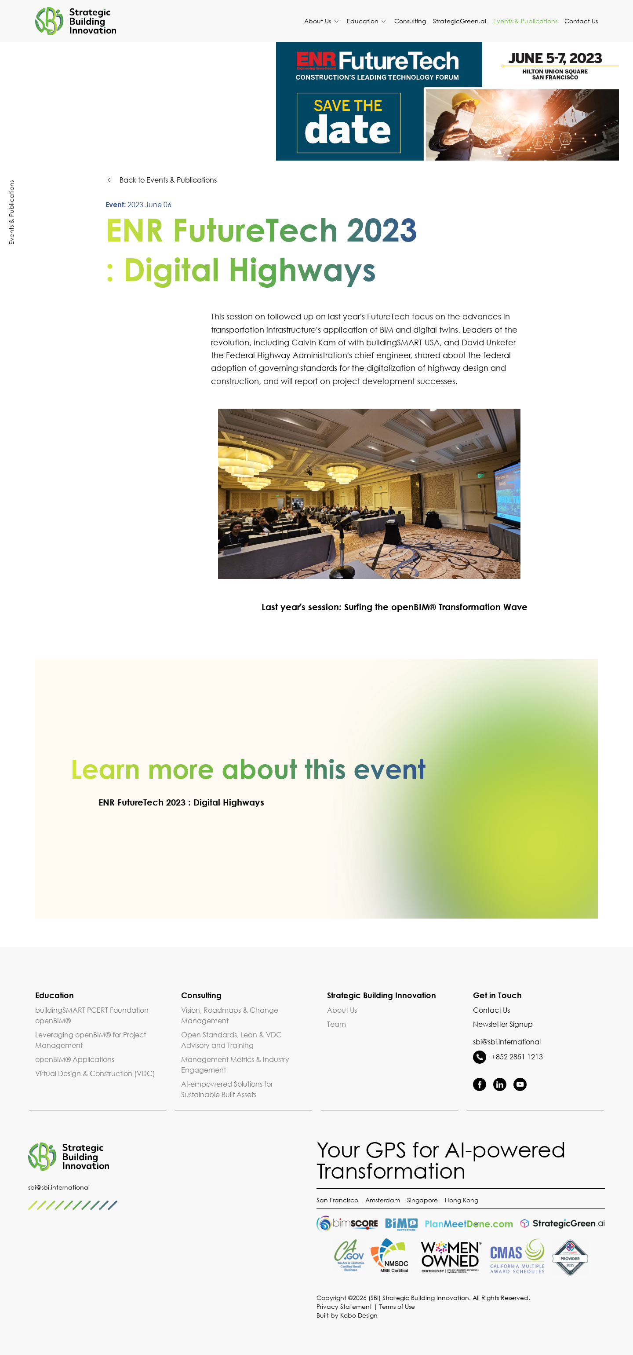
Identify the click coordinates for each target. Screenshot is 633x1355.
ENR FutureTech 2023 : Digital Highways (167, 802)
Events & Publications (525, 21)
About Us (322, 21)
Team (336, 1024)
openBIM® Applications (74, 1059)
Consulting (410, 21)
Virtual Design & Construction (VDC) (95, 1073)
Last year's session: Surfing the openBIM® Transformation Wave (380, 607)
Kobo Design (359, 1315)
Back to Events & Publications (161, 180)
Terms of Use (397, 1306)
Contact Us (581, 21)
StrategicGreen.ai (459, 21)
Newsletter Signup (503, 1024)
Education (367, 21)
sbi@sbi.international (507, 1041)
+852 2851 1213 (508, 1056)
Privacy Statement (344, 1306)
